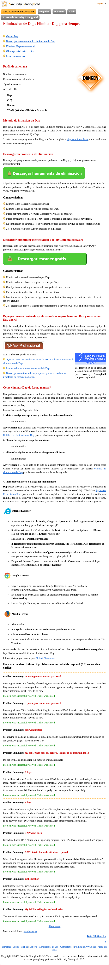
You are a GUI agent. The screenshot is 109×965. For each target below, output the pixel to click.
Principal (6, 946)
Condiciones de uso (49, 946)
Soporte (33, 946)
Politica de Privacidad (85, 946)
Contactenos (66, 946)
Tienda (24, 946)
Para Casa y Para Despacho (19, 11)
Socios (16, 946)
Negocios (44, 11)
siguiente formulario (77, 139)
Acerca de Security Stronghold (20, 17)
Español (101, 3)
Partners (59, 11)
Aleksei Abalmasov (45, 658)
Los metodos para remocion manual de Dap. (28, 368)
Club (71, 11)
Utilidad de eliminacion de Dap (18, 435)
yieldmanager (30, 931)
